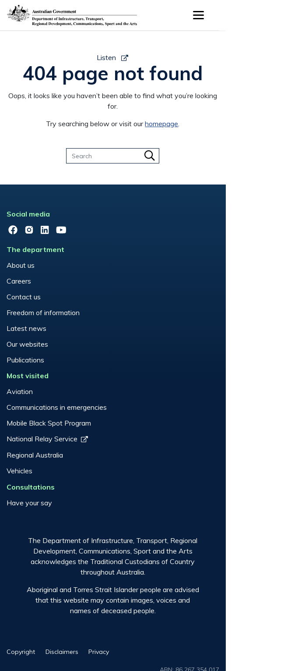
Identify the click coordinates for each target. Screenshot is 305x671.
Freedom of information (77, 266)
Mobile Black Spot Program (83, 373)
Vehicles (54, 421)
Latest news (61, 282)
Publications (60, 313)
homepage (201, 113)
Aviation (54, 341)
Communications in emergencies (91, 357)
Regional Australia (69, 405)
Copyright (55, 628)
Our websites (62, 298)
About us (55, 219)
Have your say (64, 449)
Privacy (140, 628)
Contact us (58, 250)
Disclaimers (100, 628)
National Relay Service (76, 389)
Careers (53, 235)
